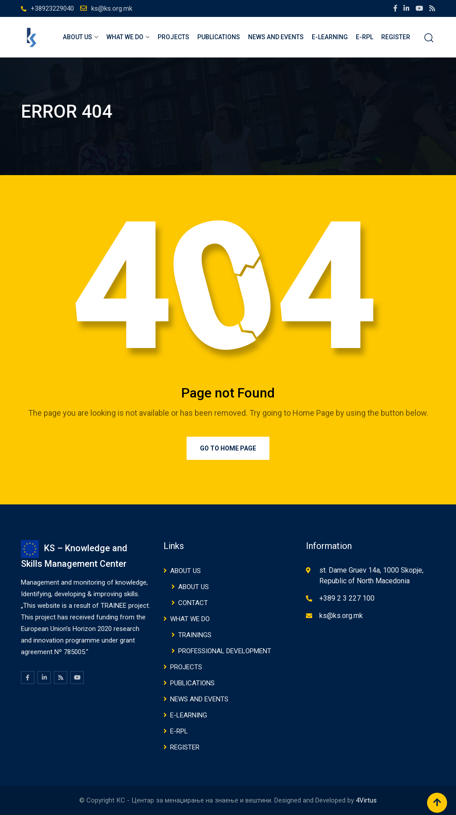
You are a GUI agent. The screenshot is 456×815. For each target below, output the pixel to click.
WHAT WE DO (124, 37)
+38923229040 (52, 8)
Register (395, 37)
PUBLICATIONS (218, 37)
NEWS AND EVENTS (276, 37)
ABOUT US (77, 37)
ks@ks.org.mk (111, 8)
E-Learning (330, 37)
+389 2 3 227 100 (347, 598)
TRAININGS (195, 635)
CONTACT (193, 603)
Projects (173, 37)
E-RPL (364, 37)
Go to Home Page (228, 448)
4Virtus (366, 800)
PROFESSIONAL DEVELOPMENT (224, 651)
